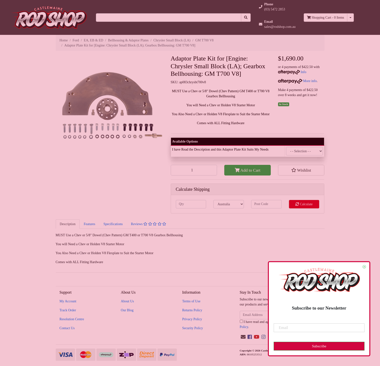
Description (68, 224)
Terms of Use (191, 301)
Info (303, 72)
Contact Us (67, 328)
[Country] (228, 204)
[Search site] (246, 17)
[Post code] (266, 204)
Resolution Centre (72, 319)
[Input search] (168, 17)
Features (89, 224)
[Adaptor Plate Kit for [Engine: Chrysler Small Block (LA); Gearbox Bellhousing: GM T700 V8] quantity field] (194, 170)
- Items (325, 17)
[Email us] (243, 337)
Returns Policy (192, 310)
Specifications (113, 224)
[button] (277, 7)
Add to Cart (247, 170)
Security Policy (192, 328)
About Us (127, 301)
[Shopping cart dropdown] (350, 17)
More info (297, 81)
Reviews (148, 224)
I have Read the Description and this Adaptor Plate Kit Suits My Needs (220, 149)
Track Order (68, 310)
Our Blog (127, 310)
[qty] (191, 204)
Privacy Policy (192, 319)
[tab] (68, 224)
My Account (68, 301)
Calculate (303, 204)
